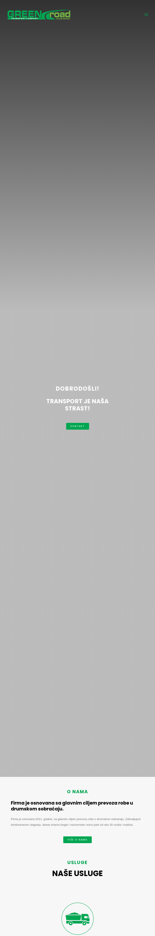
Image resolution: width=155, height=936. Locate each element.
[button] (77, 426)
